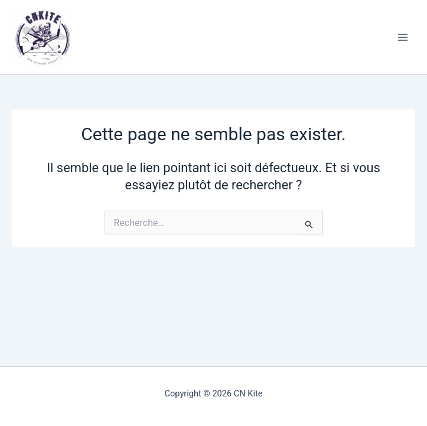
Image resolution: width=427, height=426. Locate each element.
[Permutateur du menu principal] (402, 37)
